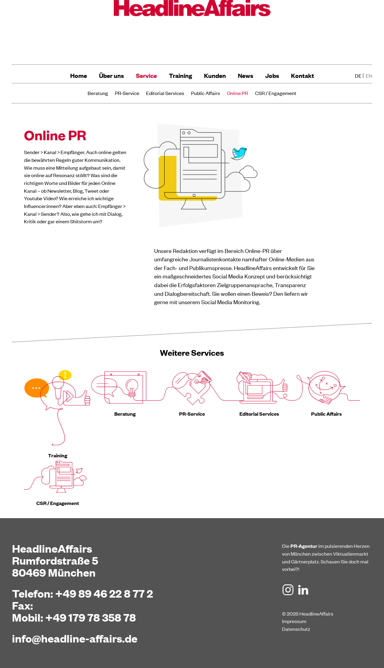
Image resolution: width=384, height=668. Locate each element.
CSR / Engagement (275, 93)
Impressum (294, 621)
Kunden (215, 75)
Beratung (98, 93)
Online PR (237, 93)
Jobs (272, 75)
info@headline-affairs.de (74, 638)
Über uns (111, 75)
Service (146, 75)
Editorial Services (165, 93)
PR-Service (127, 93)
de (358, 75)
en (369, 75)
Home (78, 75)
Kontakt (302, 75)
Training (180, 75)
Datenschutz (296, 628)
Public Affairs (205, 93)
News (245, 75)
